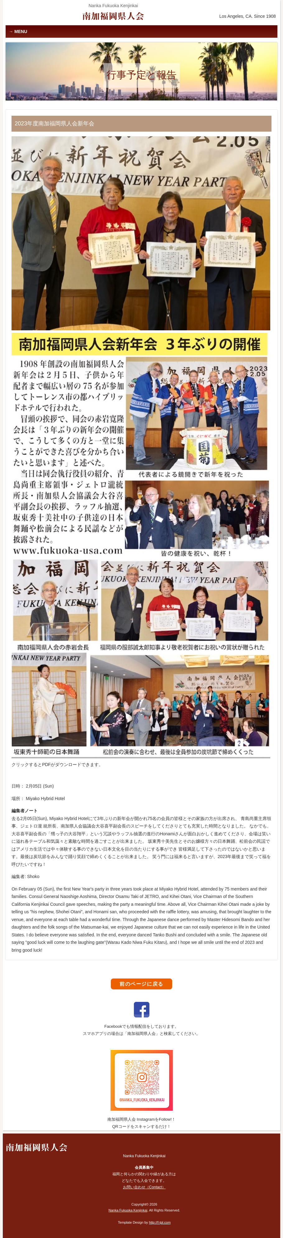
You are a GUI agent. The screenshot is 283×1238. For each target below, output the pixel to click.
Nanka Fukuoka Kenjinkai (127, 1210)
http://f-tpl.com (160, 1222)
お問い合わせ (144, 1187)
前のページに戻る (141, 984)
